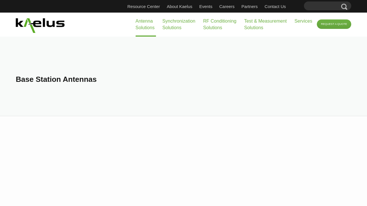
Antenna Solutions (89, 24)
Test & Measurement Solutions (238, 24)
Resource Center (152, 6)
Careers (235, 6)
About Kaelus (188, 6)
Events (214, 6)
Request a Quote (329, 24)
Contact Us (283, 6)
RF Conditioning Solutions (182, 24)
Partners (258, 6)
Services (286, 21)
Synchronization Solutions (132, 24)
